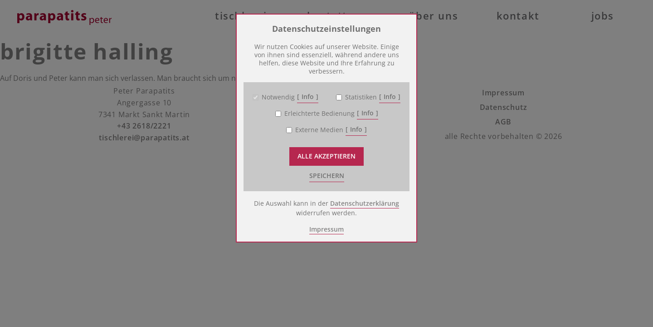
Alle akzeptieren (326, 156)
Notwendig (278, 97)
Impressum (326, 229)
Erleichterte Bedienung (319, 113)
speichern (326, 175)
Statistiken (361, 97)
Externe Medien (319, 130)
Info (308, 96)
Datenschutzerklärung (364, 203)
